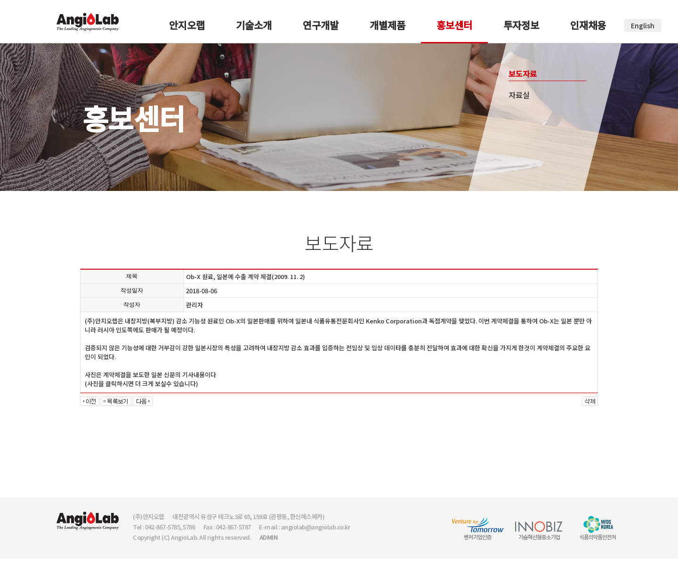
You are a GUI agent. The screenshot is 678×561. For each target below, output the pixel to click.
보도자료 (522, 73)
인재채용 (588, 25)
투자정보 (521, 25)
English (642, 25)
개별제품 (387, 25)
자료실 (519, 94)
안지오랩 (187, 25)
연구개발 (321, 25)
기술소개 (254, 25)
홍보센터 (454, 25)
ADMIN (268, 537)
